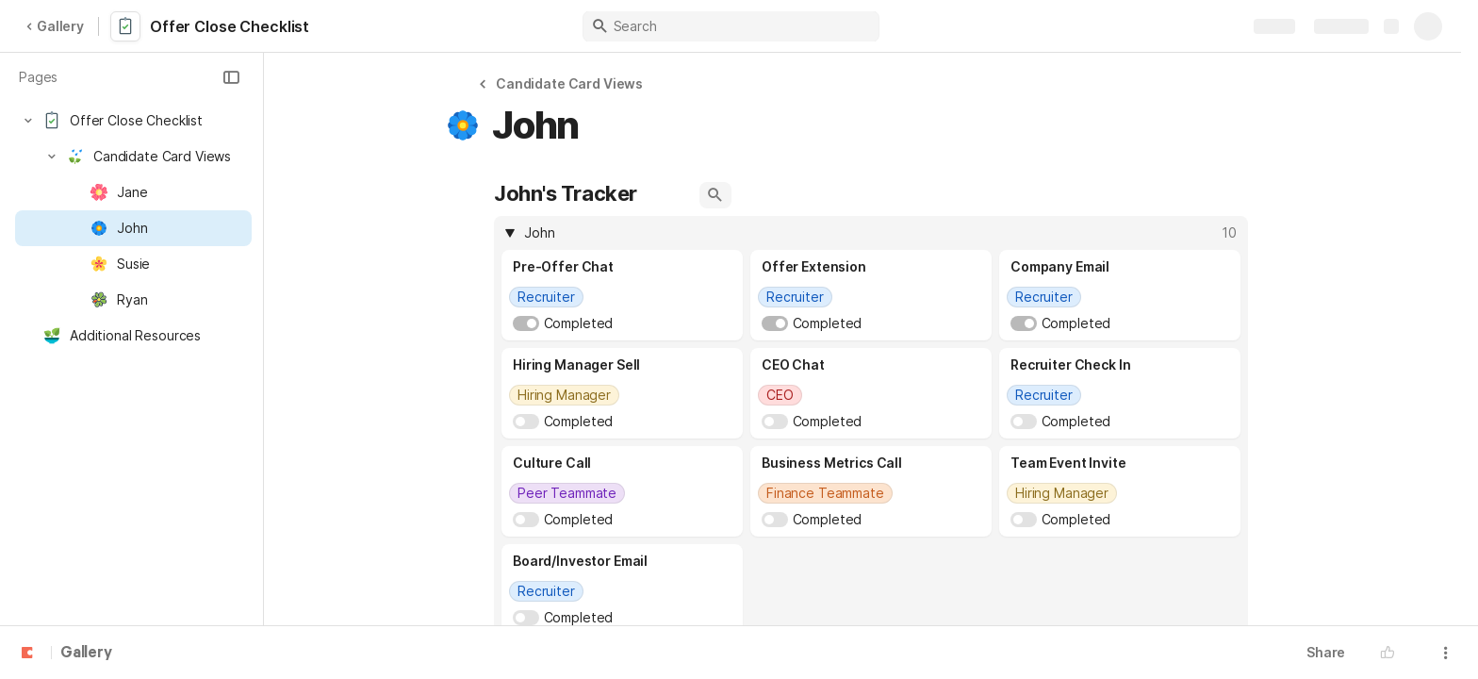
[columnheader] (871, 233)
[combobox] (622, 297)
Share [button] (1325, 652)
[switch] (526, 323)
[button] (231, 77)
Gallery (54, 26)
